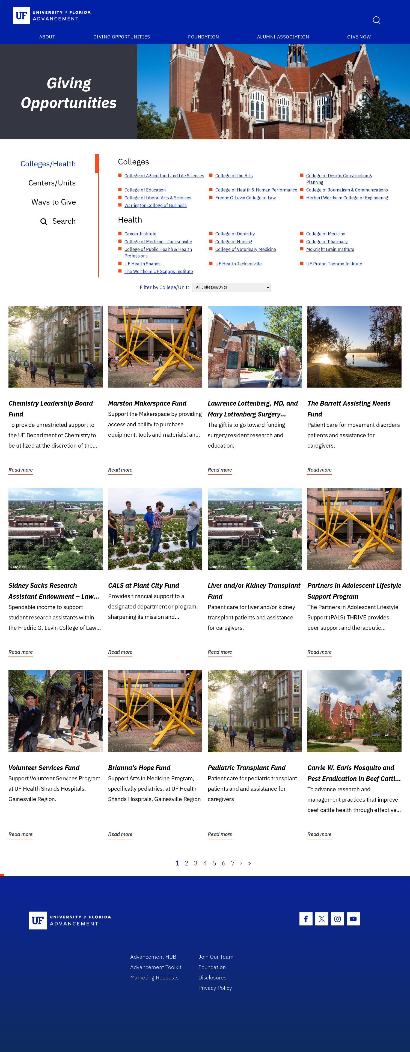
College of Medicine (325, 233)
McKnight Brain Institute (330, 249)
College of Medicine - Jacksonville (158, 241)
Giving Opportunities (121, 37)
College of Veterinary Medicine (245, 249)
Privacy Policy (215, 987)
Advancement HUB (153, 956)
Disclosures (212, 977)
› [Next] (241, 863)
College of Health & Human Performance (256, 190)
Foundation (203, 37)
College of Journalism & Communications (347, 190)
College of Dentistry (235, 233)
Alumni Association (283, 37)
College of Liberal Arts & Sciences (157, 197)
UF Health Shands (142, 263)
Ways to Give (53, 202)
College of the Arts (234, 175)
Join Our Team (216, 956)
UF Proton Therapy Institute (334, 263)
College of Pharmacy (327, 241)
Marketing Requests (154, 977)
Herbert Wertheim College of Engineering (347, 197)
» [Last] (249, 863)
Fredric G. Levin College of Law (245, 197)
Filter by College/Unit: (164, 287)
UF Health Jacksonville (238, 263)
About (47, 37)
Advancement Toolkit (156, 967)
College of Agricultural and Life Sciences (164, 175)
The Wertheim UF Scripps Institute (158, 271)
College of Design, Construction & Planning (339, 179)
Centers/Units (52, 183)
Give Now (359, 37)
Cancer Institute (140, 233)
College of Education (145, 190)
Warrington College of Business (155, 205)
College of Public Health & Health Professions (158, 253)
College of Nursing (233, 241)
